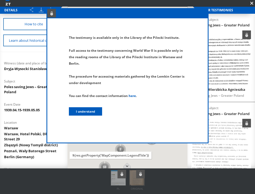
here (132, 95)
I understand (85, 111)
